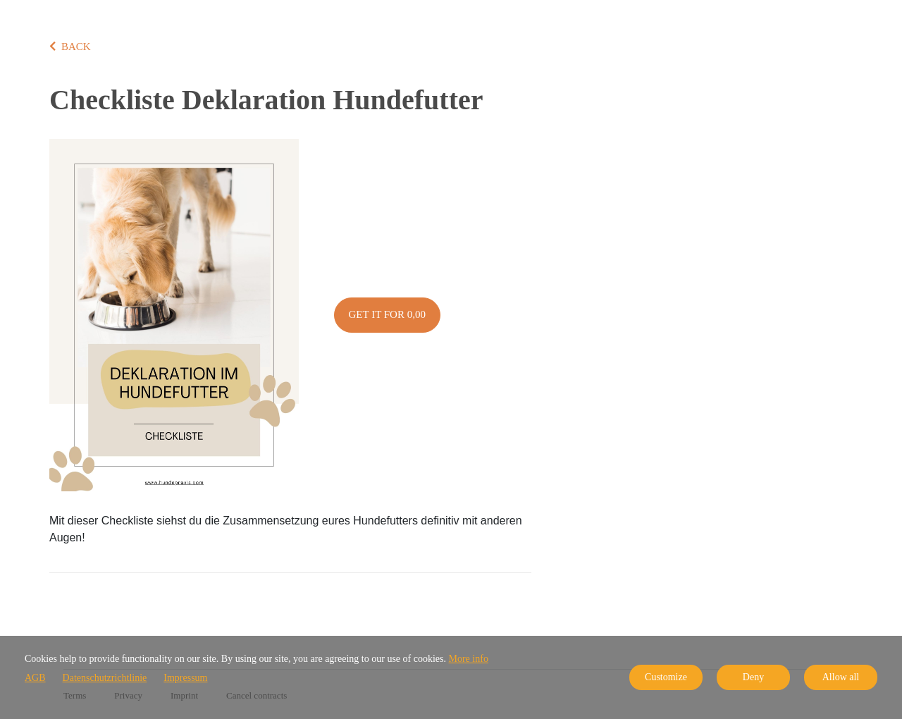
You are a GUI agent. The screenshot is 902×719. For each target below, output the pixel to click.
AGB (35, 677)
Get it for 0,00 (387, 314)
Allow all (841, 677)
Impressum (185, 677)
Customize (666, 677)
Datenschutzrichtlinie (105, 677)
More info (468, 658)
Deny (753, 677)
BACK (70, 46)
